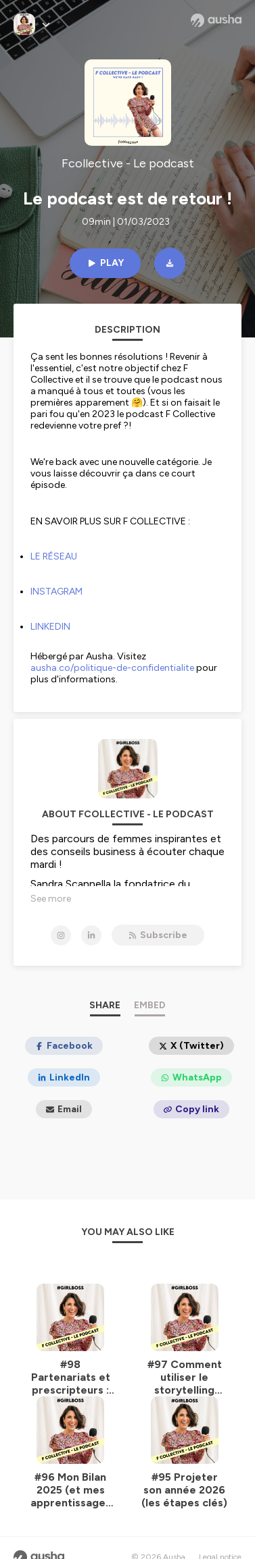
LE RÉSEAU (53, 556)
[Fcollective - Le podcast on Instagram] (61, 935)
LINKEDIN (50, 626)
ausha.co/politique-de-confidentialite (112, 668)
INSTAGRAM (56, 591)
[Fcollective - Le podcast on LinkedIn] (91, 935)
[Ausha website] (216, 20)
